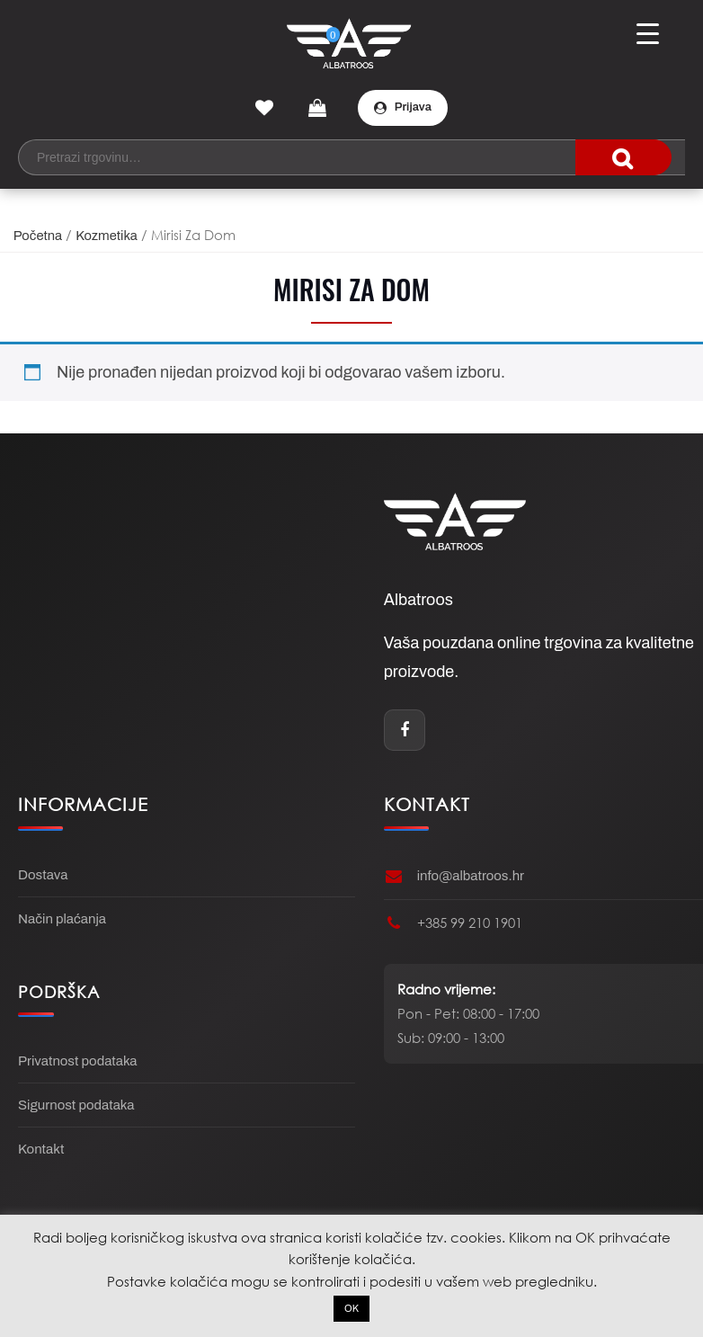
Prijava (403, 107)
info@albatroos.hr (470, 876)
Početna (37, 235)
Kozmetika (107, 235)
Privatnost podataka (78, 1061)
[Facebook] (404, 730)
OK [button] (351, 1308)
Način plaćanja (62, 919)
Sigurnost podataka (76, 1105)
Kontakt (41, 1149)
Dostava (42, 875)
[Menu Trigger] (647, 33)
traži (623, 157)
